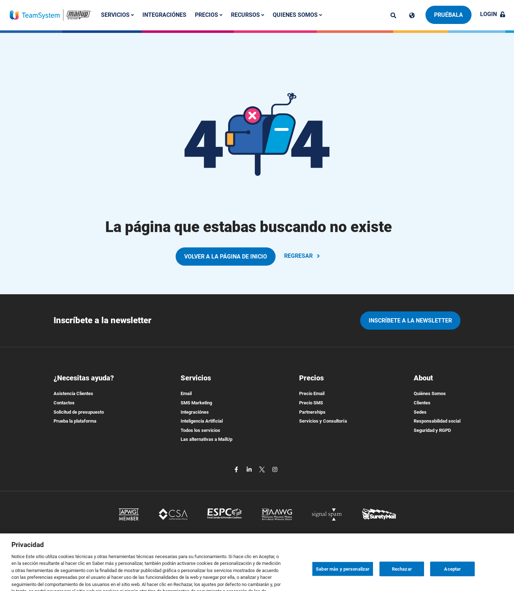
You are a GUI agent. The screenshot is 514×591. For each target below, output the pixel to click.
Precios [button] (208, 14)
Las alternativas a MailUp (206, 439)
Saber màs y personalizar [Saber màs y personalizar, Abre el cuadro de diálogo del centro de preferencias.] (342, 581)
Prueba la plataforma (75, 421)
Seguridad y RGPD (432, 430)
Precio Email (311, 393)
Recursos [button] (247, 14)
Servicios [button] (117, 14)
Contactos (64, 402)
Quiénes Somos (430, 393)
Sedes (420, 412)
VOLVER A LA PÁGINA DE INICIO (225, 256)
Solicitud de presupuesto (79, 412)
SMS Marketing (196, 402)
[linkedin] (249, 469)
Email (186, 393)
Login (492, 14)
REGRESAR (302, 255)
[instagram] (275, 469)
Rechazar (402, 581)
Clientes (422, 402)
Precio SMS (311, 402)
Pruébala (448, 14)
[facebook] (237, 469)
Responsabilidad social (437, 421)
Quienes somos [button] (297, 14)
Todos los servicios (200, 430)
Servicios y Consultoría (323, 421)
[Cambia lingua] (412, 15)
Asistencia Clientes (73, 393)
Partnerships (312, 412)
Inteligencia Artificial (202, 421)
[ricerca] (393, 15)
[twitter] (262, 469)
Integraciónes (164, 14)
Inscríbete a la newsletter (410, 320)
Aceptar (452, 581)
